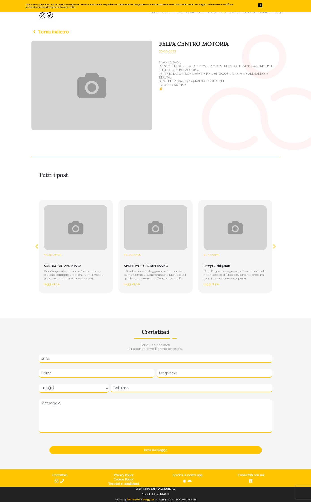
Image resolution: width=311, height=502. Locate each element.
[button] (50, 31)
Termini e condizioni (123, 484)
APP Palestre (133, 499)
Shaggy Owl (148, 499)
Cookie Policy (123, 479)
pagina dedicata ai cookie (62, 7)
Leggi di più (52, 284)
